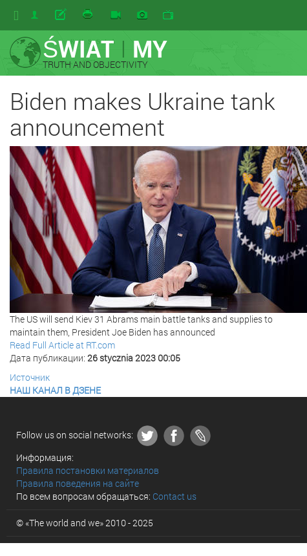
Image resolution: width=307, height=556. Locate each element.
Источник (30, 377)
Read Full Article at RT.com (62, 345)
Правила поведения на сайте (77, 483)
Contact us (174, 496)
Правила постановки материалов (87, 470)
